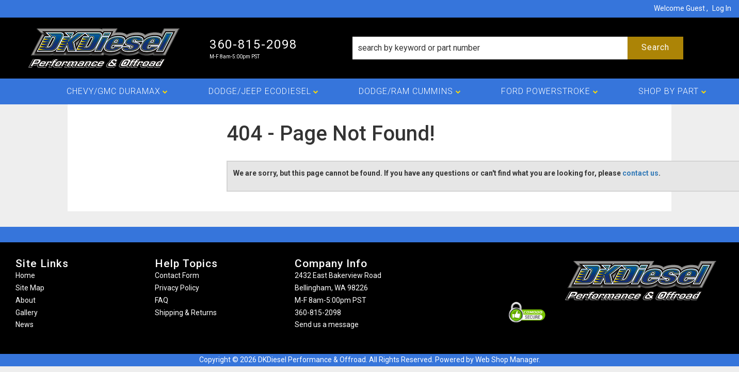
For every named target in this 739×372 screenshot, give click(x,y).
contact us (640, 173)
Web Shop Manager (507, 359)
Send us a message (327, 324)
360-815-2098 (318, 312)
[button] (517, 48)
